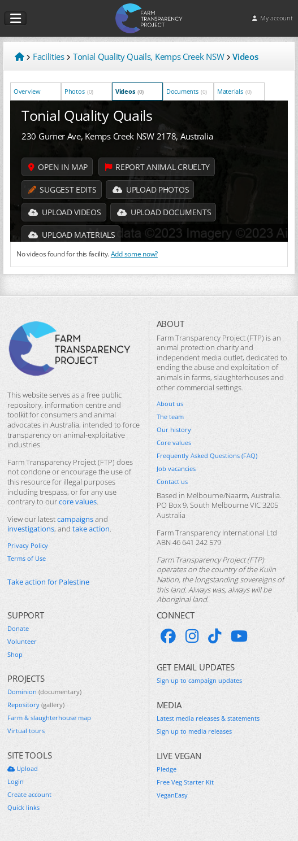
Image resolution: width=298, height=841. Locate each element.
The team (170, 417)
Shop (15, 655)
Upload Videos (64, 212)
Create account (29, 795)
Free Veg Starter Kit (185, 782)
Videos (129, 91)
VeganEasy (172, 795)
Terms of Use (26, 559)
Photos (78, 91)
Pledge (166, 769)
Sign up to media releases (194, 731)
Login (15, 782)
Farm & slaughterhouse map (49, 718)
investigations (30, 529)
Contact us (172, 482)
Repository (35, 705)
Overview (28, 91)
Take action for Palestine (48, 582)
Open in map (58, 167)
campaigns (75, 519)
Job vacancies (176, 469)
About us (170, 404)
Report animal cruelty (157, 167)
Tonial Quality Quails (87, 115)
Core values (174, 443)
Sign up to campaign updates (199, 681)
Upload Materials (71, 234)
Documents (186, 91)
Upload (22, 769)
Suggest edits (62, 189)
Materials (234, 91)
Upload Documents (164, 212)
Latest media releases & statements (208, 718)
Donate (18, 629)
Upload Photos (151, 189)
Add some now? (134, 253)
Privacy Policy (27, 546)
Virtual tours (26, 731)
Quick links (23, 808)
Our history (174, 430)
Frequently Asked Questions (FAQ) (207, 456)
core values (78, 502)
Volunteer (22, 642)
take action (91, 529)
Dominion (44, 692)
